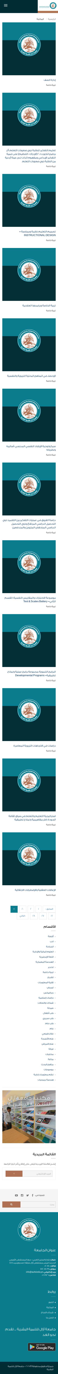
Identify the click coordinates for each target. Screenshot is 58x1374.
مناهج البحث (47, 1064)
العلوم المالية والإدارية (43, 952)
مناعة (51, 1059)
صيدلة (50, 1008)
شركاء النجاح (47, 1312)
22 (52, 916)
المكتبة (50, 1307)
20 (23, 909)
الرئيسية (52, 19)
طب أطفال (48, 1013)
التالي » (22, 916)
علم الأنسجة (47, 1039)
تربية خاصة (48, 972)
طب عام (49, 1023)
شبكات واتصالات (46, 1003)
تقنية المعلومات (46, 982)
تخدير (51, 967)
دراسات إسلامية (46, 998)
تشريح (50, 977)
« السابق (49, 909)
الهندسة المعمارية (45, 962)
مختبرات (49, 1054)
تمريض (50, 987)
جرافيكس (49, 993)
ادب (52, 941)
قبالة (51, 1049)
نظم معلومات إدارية (44, 1074)
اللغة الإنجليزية (46, 957)
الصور (51, 1302)
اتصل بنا (50, 1318)
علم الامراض (48, 1044)
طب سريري (48, 1018)
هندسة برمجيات (46, 1080)
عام (52, 1028)
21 (14, 909)
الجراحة (50, 946)
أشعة (51, 936)
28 (34, 916)
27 (43, 916)
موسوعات (49, 1069)
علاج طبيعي (48, 1034)
